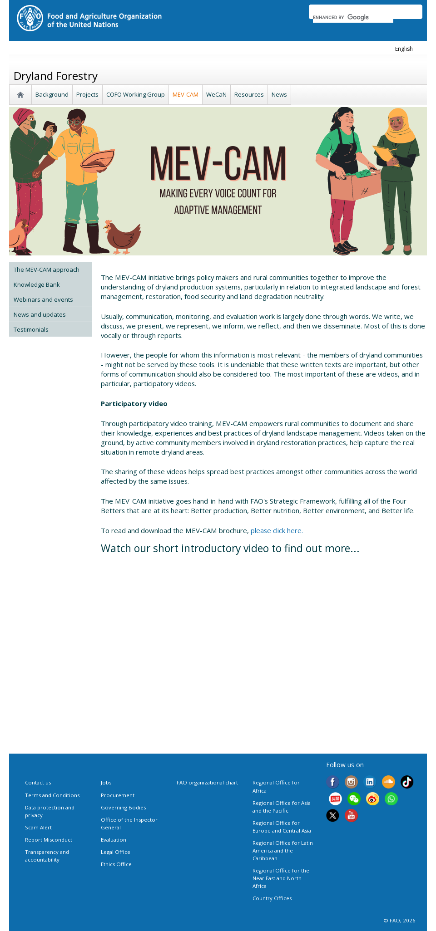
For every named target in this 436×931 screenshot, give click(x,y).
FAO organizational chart (207, 782)
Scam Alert (38, 827)
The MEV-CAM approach (46, 269)
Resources (249, 94)
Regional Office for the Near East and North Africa (281, 878)
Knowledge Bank (37, 284)
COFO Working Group (135, 94)
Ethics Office (116, 864)
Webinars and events (43, 299)
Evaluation (113, 839)
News (279, 94)
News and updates (40, 314)
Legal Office (115, 851)
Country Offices (272, 898)
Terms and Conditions (52, 795)
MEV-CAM (185, 94)
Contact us (38, 782)
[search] (353, 17)
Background (52, 94)
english (404, 49)
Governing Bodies (123, 807)
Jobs (106, 782)
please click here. (277, 530)
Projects (87, 94)
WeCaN (216, 94)
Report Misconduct (48, 839)
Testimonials (31, 329)
